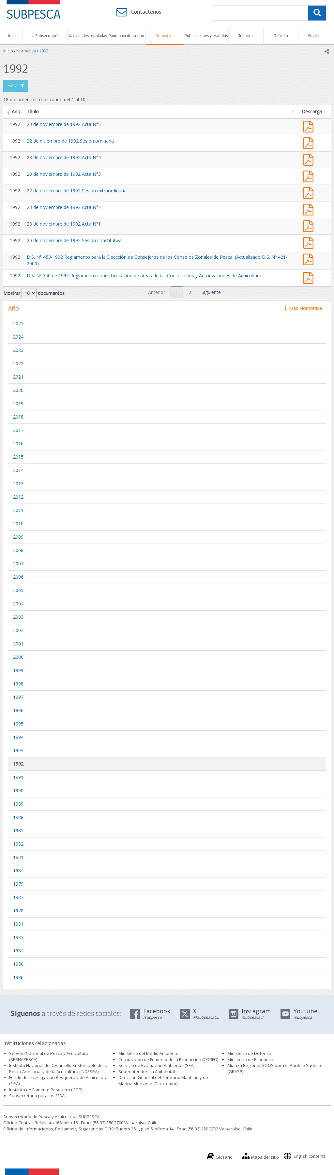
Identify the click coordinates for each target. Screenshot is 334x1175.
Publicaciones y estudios (206, 36)
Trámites (245, 36)
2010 (18, 523)
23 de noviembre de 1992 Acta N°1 (64, 224)
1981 (18, 924)
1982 (18, 844)
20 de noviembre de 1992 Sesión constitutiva (74, 240)
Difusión (281, 36)
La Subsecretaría (44, 36)
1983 (18, 937)
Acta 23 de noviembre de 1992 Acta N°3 (309, 175)
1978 (18, 910)
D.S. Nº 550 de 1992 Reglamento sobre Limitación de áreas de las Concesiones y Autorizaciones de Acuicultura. (144, 275)
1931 (18, 857)
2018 (18, 417)
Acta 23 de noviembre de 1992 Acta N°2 (309, 208)
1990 (18, 790)
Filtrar (15, 85)
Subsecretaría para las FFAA (37, 1096)
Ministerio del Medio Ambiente (148, 1053)
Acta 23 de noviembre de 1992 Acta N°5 (309, 125)
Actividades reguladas (87, 36)
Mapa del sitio (265, 1157)
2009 (18, 537)
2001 (18, 644)
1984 (18, 870)
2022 (18, 363)
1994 (18, 737)
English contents (310, 1156)
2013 (18, 483)
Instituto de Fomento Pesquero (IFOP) (45, 1090)
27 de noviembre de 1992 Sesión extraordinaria (77, 190)
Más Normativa (303, 308)
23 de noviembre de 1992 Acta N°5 (64, 124)
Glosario (224, 1157)
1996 (18, 710)
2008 (18, 550)
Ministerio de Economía (250, 1059)
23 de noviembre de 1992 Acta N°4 (64, 157)
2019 (18, 403)
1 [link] (176, 292)
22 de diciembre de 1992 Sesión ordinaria (70, 141)
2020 (18, 390)
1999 (18, 670)
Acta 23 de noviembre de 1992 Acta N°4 (309, 159)
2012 (18, 497)
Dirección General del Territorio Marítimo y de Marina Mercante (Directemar (163, 1080)
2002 (18, 630)
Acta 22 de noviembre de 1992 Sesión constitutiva (309, 242)
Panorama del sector (126, 36)
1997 (18, 697)
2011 (18, 510)
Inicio (13, 36)
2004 (18, 604)
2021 (18, 377)
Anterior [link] (156, 292)
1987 (18, 897)
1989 (18, 804)
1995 (18, 724)
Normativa (165, 36)
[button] (8, 111)
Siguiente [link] (211, 292)
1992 (43, 51)
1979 (18, 884)
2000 (18, 657)
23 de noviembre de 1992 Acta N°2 (64, 207)
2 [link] (190, 292)
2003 (18, 617)
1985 (18, 830)
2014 (18, 470)
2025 (18, 323)
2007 (18, 563)
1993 (18, 750)
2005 (18, 590)
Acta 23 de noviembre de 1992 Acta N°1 (309, 225)
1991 (18, 777)
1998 (18, 684)
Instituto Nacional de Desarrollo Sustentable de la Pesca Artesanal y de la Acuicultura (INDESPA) (58, 1068)
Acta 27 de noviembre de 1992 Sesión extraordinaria (309, 192)
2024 (18, 337)
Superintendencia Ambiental (146, 1071)
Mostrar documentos (34, 293)
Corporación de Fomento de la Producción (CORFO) (168, 1059)
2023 (18, 350)
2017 (18, 430)
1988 (18, 817)
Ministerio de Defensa (249, 1053)
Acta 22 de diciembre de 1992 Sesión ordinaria (309, 142)
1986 (18, 977)
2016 (18, 443)
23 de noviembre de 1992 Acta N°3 (64, 174)
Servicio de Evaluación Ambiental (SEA (155, 1065)
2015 (18, 457)
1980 (18, 964)
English (314, 36)
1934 (18, 950)
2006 (18, 577)
